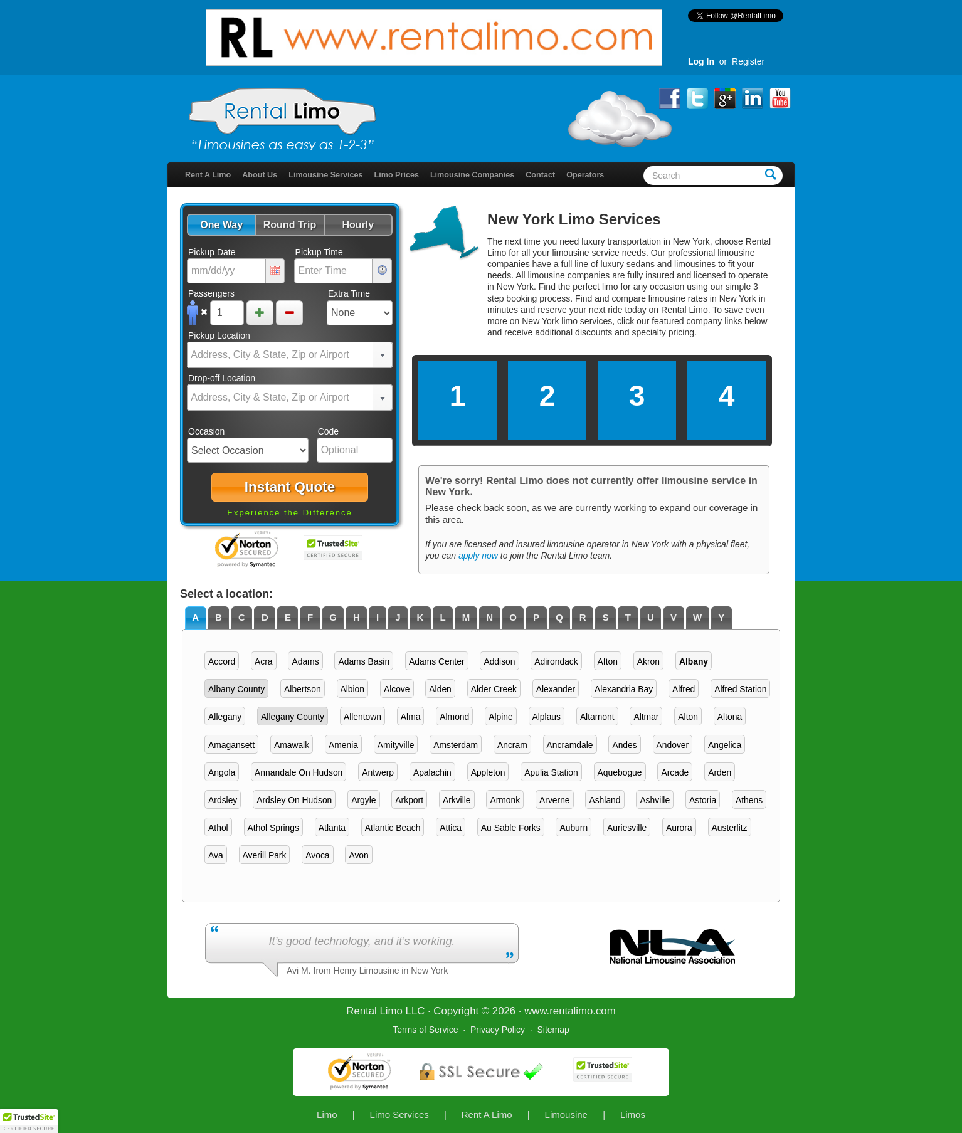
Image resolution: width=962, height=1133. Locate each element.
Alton (688, 717)
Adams (305, 661)
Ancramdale (570, 745)
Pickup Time (319, 252)
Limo (327, 1114)
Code (328, 431)
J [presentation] (397, 617)
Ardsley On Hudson (294, 800)
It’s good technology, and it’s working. (361, 941)
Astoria (702, 800)
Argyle (363, 800)
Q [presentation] (559, 617)
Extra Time (349, 293)
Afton (608, 661)
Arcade (675, 772)
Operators (585, 175)
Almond (454, 717)
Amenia (343, 745)
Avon (358, 855)
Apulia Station (551, 772)
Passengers (211, 293)
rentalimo (571, 1011)
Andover (673, 745)
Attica (451, 828)
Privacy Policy (497, 1030)
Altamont (597, 717)
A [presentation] (195, 617)
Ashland (604, 800)
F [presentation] (310, 617)
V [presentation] (673, 617)
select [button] (383, 355)
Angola (221, 772)
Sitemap (553, 1030)
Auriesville (627, 828)
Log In (701, 61)
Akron (648, 661)
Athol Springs (273, 828)
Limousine (566, 1114)
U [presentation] (650, 617)
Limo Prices (396, 175)
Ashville (655, 800)
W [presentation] (697, 617)
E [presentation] (288, 617)
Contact (540, 175)
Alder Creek (494, 689)
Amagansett (231, 745)
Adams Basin (363, 661)
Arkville (457, 800)
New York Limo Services (574, 219)
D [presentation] (265, 617)
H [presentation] (356, 617)
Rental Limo (374, 1011)
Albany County (236, 689)
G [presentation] (333, 617)
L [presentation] (442, 617)
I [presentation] (377, 617)
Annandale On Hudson (298, 772)
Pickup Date (211, 252)
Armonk (505, 800)
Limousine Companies (472, 175)
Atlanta (332, 828)
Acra (264, 661)
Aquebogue (620, 772)
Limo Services (399, 1114)
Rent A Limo (208, 175)
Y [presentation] (721, 617)
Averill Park (265, 855)
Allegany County (292, 717)
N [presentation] (489, 617)
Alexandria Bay (624, 689)
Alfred (683, 689)
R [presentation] (582, 617)
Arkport (409, 800)
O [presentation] (513, 617)
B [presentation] (218, 617)
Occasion (206, 431)
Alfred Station (740, 689)
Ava (215, 855)
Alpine (501, 717)
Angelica (724, 745)
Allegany (224, 717)
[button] (221, 225)
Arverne (554, 800)
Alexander (555, 689)
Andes (624, 745)
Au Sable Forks (511, 828)
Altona (729, 717)
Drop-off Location (221, 378)
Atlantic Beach (393, 828)
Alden (440, 689)
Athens (749, 800)
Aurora (679, 828)
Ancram (512, 745)
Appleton (488, 772)
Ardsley (222, 800)
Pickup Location (219, 335)
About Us (259, 175)
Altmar (645, 717)
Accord (221, 661)
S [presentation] (606, 617)
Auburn (573, 828)
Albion (353, 689)
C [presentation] (241, 617)
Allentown (362, 717)
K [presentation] (420, 617)
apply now (478, 556)
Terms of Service (425, 1030)
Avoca (317, 855)
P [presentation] (536, 617)
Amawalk (291, 745)
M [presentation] (466, 617)
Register (748, 61)
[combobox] (280, 354)
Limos (632, 1114)
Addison (499, 661)
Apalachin (432, 772)
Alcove (397, 689)
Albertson (302, 689)
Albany (693, 661)
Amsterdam (455, 745)
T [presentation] (628, 617)
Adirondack (556, 661)
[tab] (195, 618)
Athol (218, 828)
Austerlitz (730, 828)
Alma (411, 717)
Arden (719, 772)
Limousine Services (325, 175)
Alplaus (546, 717)
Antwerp (378, 772)
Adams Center (437, 661)
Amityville (396, 745)
